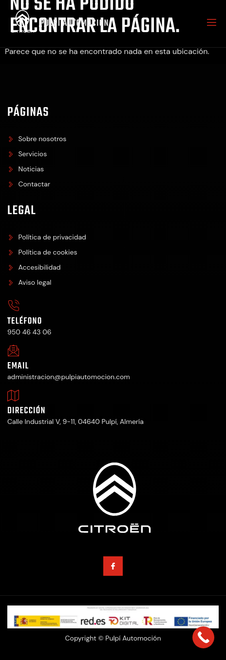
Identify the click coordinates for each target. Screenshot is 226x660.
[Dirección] (13, 395)
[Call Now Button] (203, 637)
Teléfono (24, 321)
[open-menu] (211, 24)
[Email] (13, 351)
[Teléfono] (13, 306)
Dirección (26, 411)
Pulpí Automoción (74, 24)
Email (18, 366)
